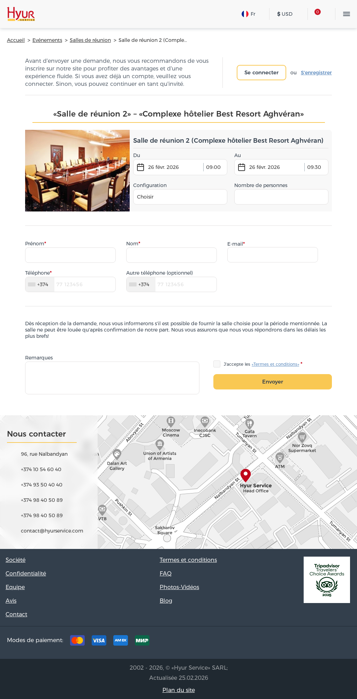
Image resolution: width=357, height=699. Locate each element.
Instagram (318, 642)
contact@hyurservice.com (52, 531)
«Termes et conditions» (275, 364)
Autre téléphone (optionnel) (159, 273)
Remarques (39, 358)
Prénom (34, 243)
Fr (248, 13)
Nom (132, 243)
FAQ (166, 573)
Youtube (340, 642)
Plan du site (178, 690)
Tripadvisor (275, 642)
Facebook (297, 642)
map (178, 482)
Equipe (15, 587)
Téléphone (37, 273)
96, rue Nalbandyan (44, 454)
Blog (166, 600)
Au (237, 155)
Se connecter (261, 72)
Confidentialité (26, 573)
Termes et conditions (188, 560)
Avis (11, 600)
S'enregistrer (316, 72)
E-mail (235, 244)
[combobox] (180, 197)
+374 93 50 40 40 (41, 485)
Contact (16, 614)
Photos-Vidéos (179, 587)
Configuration (150, 185)
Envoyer (272, 381)
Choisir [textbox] (145, 197)
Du (136, 155)
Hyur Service (21, 14)
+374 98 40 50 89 (42, 500)
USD (285, 14)
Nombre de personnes (260, 185)
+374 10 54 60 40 (41, 469)
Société (15, 560)
